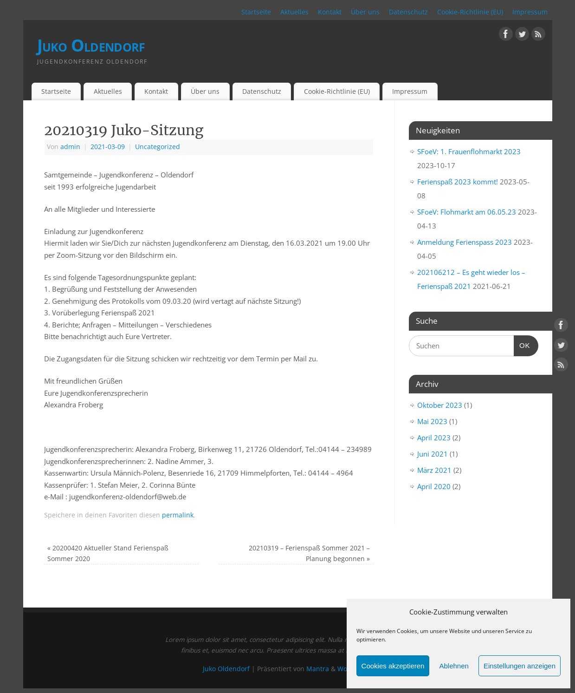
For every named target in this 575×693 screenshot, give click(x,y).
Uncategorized (157, 147)
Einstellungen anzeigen (520, 666)
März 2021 (434, 470)
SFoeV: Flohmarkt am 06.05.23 (466, 211)
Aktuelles (294, 12)
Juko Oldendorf (91, 45)
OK (522, 344)
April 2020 (434, 486)
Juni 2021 (432, 453)
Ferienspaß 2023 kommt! (457, 181)
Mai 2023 (432, 421)
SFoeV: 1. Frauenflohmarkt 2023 (469, 151)
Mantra (317, 669)
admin (70, 147)
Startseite (256, 12)
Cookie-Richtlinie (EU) (470, 12)
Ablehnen (453, 666)
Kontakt (330, 12)
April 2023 (434, 437)
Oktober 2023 (439, 405)
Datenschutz (408, 12)
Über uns (365, 12)
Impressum (530, 12)
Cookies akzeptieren (393, 666)
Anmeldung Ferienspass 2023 (464, 242)
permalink (178, 515)
